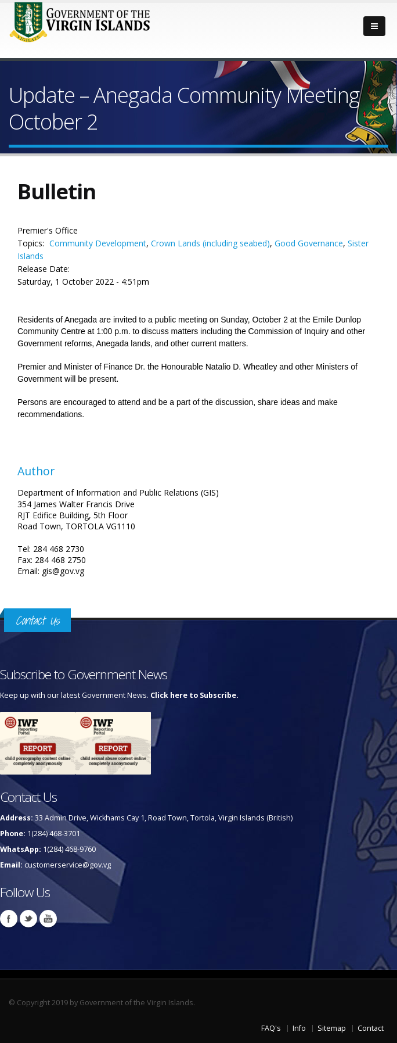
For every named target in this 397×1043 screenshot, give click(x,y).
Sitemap (331, 1028)
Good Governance (309, 243)
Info (299, 1028)
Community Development (97, 243)
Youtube (48, 918)
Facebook (8, 918)
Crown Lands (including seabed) (210, 243)
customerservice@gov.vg (67, 865)
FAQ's (271, 1028)
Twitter (28, 918)
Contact (371, 1028)
